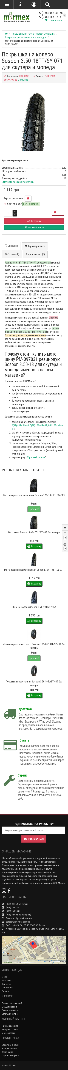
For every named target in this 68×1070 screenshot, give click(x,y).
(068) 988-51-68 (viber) (15, 904)
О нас (4, 976)
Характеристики (34, 246)
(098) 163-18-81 (51, 17)
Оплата (5, 991)
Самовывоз (7, 987)
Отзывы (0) (12, 254)
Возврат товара (9, 1048)
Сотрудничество (10, 1013)
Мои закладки (9, 1033)
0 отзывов (23, 79)
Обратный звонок (36, 457)
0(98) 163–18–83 (38, 425)
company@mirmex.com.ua (16, 921)
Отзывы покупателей (12, 1003)
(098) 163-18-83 (11, 911)
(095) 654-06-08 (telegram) (16, 914)
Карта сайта (7, 1051)
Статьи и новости (10, 1010)
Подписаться (34, 839)
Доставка (6, 980)
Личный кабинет (10, 1025)
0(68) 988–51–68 (20, 425)
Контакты (6, 984)
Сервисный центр (10, 1055)
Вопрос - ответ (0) (35, 254)
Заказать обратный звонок (17, 918)
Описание (11, 245)
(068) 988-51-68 (51, 13)
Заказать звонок (54, 20)
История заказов (10, 1029)
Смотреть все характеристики (18, 181)
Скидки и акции (9, 1006)
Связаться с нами (10, 1044)
